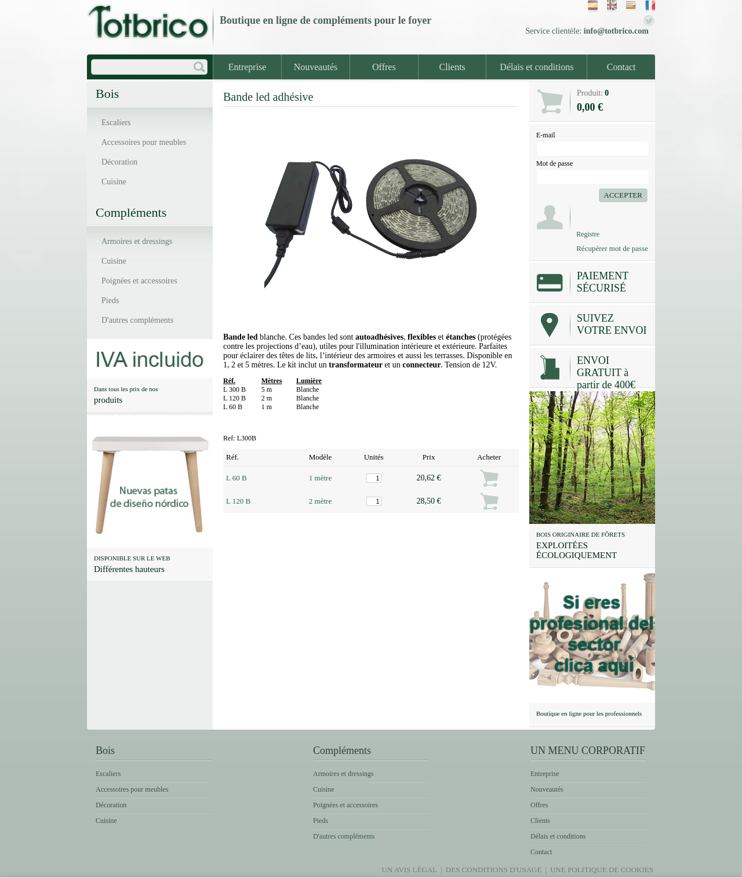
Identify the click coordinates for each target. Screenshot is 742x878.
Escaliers (116, 122)
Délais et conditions (536, 67)
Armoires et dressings (136, 241)
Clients (452, 67)
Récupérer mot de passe (612, 248)
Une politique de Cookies (601, 869)
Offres (384, 67)
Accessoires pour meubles (143, 142)
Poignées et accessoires (139, 280)
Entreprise (247, 67)
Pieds (110, 300)
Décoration (119, 162)
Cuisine (113, 181)
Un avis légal (409, 869)
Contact (621, 67)
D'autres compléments (137, 320)
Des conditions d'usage (494, 869)
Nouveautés (316, 67)
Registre (587, 234)
